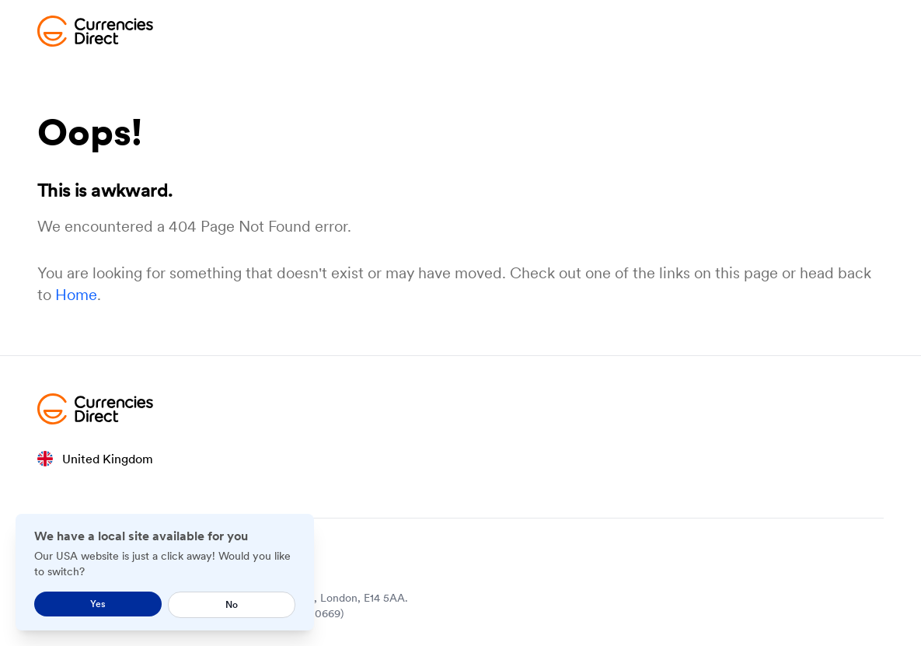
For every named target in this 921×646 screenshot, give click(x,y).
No (231, 604)
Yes (98, 603)
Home (76, 295)
